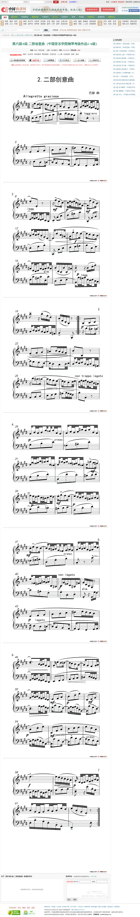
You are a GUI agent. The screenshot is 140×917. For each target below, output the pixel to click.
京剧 (75, 21)
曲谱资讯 (101, 16)
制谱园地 (24, 16)
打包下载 (34, 60)
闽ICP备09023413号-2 (78, 910)
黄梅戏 (85, 21)
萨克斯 (43, 21)
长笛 (48, 21)
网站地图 (94, 907)
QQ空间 (30, 54)
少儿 (11, 24)
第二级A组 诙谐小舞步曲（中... (124, 84)
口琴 (53, 24)
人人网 (59, 54)
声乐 (105, 21)
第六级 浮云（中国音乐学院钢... (124, 94)
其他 (114, 24)
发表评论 (94, 60)
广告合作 (80, 907)
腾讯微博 (45, 54)
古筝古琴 (64, 21)
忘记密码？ (73, 2)
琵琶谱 (43, 24)
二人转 (85, 24)
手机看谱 (64, 60)
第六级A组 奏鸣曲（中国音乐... (124, 58)
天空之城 (63, 30)
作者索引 (45, 16)
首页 (107, 2)
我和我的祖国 (72, 30)
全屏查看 (49, 60)
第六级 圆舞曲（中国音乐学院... (124, 91)
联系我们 (117, 907)
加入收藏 (79, 60)
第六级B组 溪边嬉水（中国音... (124, 69)
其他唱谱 (92, 24)
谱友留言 (121, 2)
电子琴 (30, 21)
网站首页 (47, 907)
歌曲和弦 (133, 24)
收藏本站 (136, 2)
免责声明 (87, 907)
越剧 (80, 21)
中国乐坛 (91, 16)
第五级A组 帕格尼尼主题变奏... (124, 80)
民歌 (6, 21)
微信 (24, 54)
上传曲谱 (113, 2)
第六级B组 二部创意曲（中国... (124, 44)
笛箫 (25, 24)
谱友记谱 (133, 21)
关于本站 (73, 907)
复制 (72, 54)
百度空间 (53, 54)
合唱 (6, 24)
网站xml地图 (102, 907)
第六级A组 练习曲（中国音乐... (124, 65)
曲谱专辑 (35, 16)
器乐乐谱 (19, 35)
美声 (16, 21)
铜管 (53, 21)
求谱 (73, 16)
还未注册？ (94, 876)
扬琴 (48, 24)
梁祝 (79, 30)
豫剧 (75, 24)
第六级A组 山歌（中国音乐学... (124, 55)
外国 (16, 24)
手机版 (81, 16)
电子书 (55, 16)
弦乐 (105, 24)
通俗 (11, 21)
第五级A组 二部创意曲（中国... (124, 47)
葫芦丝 (30, 24)
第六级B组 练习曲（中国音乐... (124, 62)
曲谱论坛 (111, 16)
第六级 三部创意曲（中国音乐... (124, 51)
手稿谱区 (125, 21)
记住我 (49, 2)
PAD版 (59, 907)
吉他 (58, 21)
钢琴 (25, 21)
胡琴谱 (36, 24)
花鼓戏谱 (92, 21)
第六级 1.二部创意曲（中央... (123, 76)
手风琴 (36, 21)
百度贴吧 (66, 54)
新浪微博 (37, 54)
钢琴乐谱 (28, 35)
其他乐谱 (64, 24)
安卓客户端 (65, 907)
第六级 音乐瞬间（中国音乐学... (124, 87)
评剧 (80, 24)
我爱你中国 (86, 30)
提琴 (58, 24)
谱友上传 (125, 24)
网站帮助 (129, 2)
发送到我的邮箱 (17, 60)
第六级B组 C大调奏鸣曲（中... (124, 73)
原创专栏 (14, 16)
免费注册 (64, 2)
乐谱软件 (64, 16)
